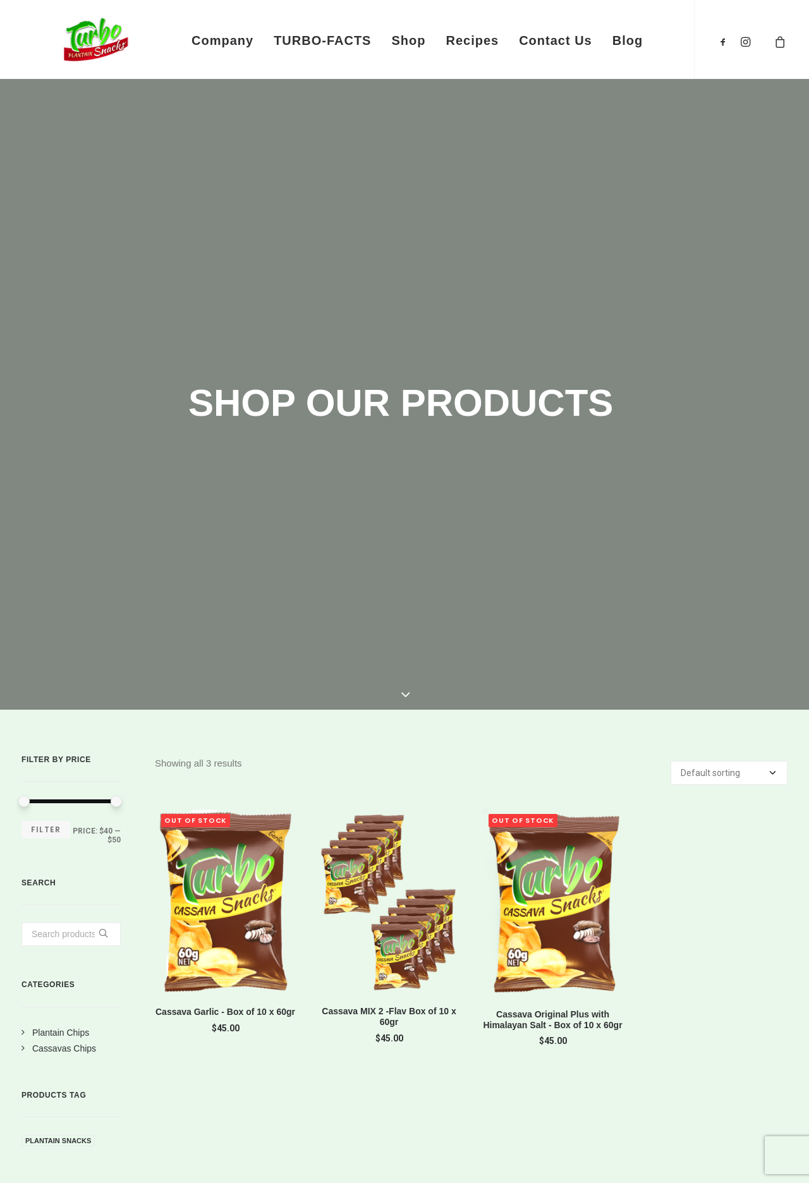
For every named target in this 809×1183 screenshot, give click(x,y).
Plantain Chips (60, 637)
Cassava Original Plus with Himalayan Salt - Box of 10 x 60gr (552, 624)
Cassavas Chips (64, 653)
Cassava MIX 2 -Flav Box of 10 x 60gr (389, 620)
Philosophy (644, 1026)
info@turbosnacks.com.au (340, 1000)
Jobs (626, 982)
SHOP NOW (650, 841)
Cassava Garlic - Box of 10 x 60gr (225, 616)
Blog (627, 40)
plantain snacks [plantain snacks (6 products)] (58, 745)
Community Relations (673, 1004)
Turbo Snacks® (80, 1158)
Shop (408, 40)
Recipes (472, 40)
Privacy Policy (455, 960)
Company (222, 40)
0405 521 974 (305, 962)
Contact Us (555, 40)
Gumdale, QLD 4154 (324, 1038)
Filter (46, 433)
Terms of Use (453, 982)
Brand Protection (463, 1004)
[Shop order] (729, 377)
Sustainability (650, 1048)
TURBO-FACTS (322, 40)
